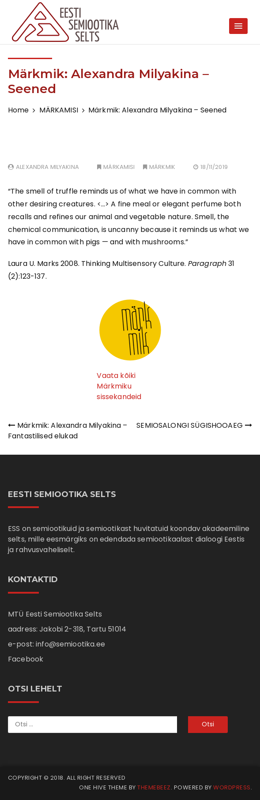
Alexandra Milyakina (47, 167)
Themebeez (154, 787)
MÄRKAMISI (119, 167)
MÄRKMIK (162, 167)
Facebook (25, 659)
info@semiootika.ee (70, 644)
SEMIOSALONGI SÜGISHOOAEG (189, 425)
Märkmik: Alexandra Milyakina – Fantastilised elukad (68, 430)
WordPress (232, 787)
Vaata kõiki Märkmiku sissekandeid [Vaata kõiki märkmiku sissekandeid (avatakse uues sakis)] (119, 386)
